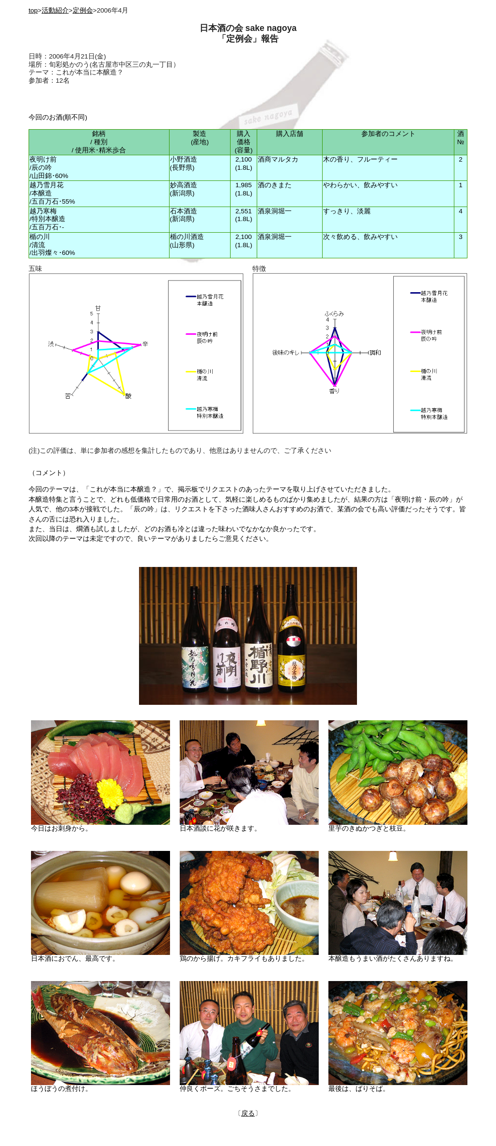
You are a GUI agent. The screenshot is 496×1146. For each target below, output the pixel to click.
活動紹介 (55, 10)
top (33, 10)
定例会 (83, 10)
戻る (248, 1113)
